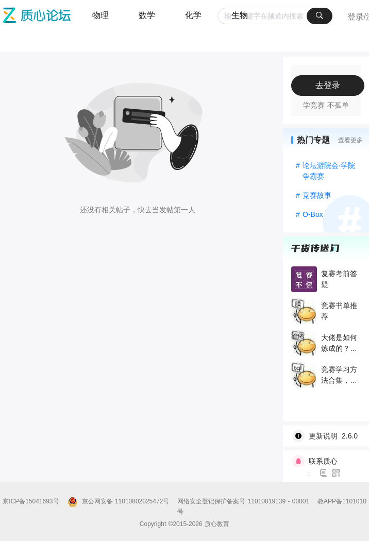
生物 (239, 15)
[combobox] (274, 16)
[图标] (325, 473)
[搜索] (319, 16)
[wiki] (330, 436)
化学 (193, 15)
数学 (147, 15)
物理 (100, 15)
